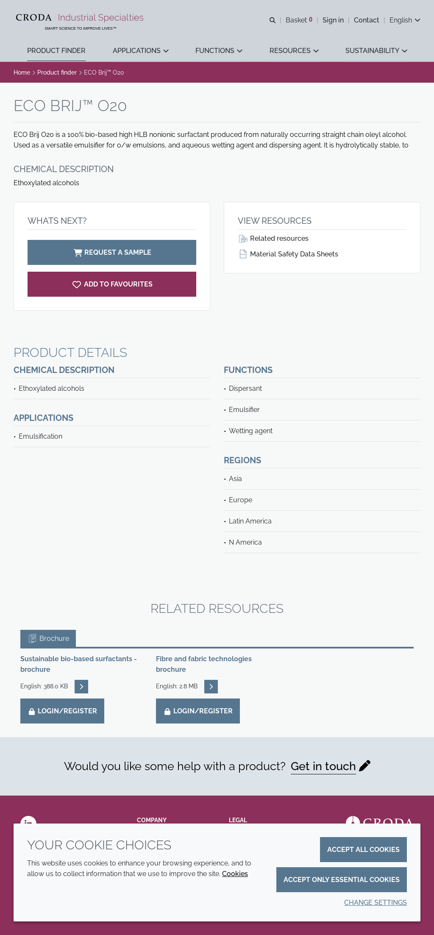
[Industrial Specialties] (80, 18)
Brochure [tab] (48, 638)
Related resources (273, 238)
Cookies (235, 874)
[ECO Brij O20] (112, 284)
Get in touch (323, 766)
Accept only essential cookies (342, 880)
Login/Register (62, 711)
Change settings (375, 903)
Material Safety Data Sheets (288, 254)
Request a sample (111, 252)
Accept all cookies (363, 850)
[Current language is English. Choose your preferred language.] (404, 20)
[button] (56, 51)
